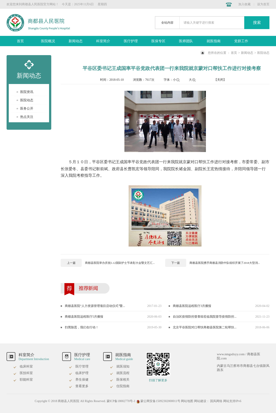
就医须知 (119, 366)
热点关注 (26, 117)
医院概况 (48, 41)
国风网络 (216, 401)
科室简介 (103, 41)
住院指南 (119, 386)
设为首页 (263, 4)
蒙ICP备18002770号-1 (121, 401)
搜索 (257, 22)
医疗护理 (131, 41)
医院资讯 (26, 92)
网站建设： (201, 401)
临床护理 (78, 373)
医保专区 (158, 41)
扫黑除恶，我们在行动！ (82, 327)
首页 (20, 41)
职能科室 (23, 379)
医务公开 (26, 108)
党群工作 (241, 41)
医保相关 (119, 379)
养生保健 (78, 379)
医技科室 (23, 373)
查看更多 (78, 386)
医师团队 (186, 41)
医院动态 (263, 52)
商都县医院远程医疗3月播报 (192, 306)
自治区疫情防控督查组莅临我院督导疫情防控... (205, 316)
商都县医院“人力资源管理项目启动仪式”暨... (95, 306)
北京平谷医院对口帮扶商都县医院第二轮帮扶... (205, 327)
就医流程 (119, 373)
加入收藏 (244, 4)
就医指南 (214, 41)
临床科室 (23, 366)
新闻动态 (76, 41)
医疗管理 (78, 366)
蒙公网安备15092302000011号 (158, 401)
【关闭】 (220, 79)
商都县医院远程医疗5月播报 (84, 316)
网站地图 (187, 401)
